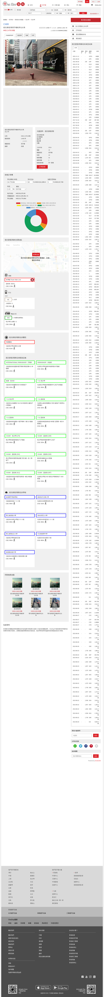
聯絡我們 (11, 944)
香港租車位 (72, 947)
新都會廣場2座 (78, 876)
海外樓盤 (80, 1)
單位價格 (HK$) (12, 179)
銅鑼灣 (10, 885)
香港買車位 (72, 962)
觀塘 (9, 894)
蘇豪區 (32, 876)
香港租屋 (72, 935)
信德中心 (55, 885)
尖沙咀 (10, 882)
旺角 (31, 888)
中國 (40, 935)
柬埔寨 (41, 941)
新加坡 (36, 923)
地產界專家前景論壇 (14, 972)
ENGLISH (98, 5)
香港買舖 (72, 959)
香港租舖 (72, 944)
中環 (9, 876)
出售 (75, 47)
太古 (31, 894)
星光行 (54, 897)
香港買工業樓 (73, 956)
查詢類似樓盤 (86, 20)
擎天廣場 (36, 609)
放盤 (87, 1)
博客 (9, 963)
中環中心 (55, 876)
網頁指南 (11, 953)
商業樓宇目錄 (41, 913)
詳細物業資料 (9, 35)
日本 (40, 938)
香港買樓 (72, 950)
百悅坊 (76, 879)
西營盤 (32, 891)
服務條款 (56, 993)
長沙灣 (32, 879)
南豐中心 (77, 882)
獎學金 (10, 947)
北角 (9, 900)
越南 (15, 923)
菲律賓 (23, 923)
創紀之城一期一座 (57, 900)
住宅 (30, 5)
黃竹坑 (10, 897)
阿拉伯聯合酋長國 (44, 956)
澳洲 (40, 947)
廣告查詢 (11, 941)
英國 (40, 950)
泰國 (29, 923)
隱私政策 (61, 993)
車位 (66, 5)
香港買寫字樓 (73, 953)
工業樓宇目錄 (71, 913)
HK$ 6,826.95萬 (36, 611)
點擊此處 (36, 254)
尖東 (9, 888)
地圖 (27, 35)
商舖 (78, 5)
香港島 (55, 872)
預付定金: (31, 179)
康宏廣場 (55, 903)
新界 (76, 872)
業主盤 (19, 10)
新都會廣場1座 (78, 885)
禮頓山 (32, 903)
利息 (8, 186)
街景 (33, 35)
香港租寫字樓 (73, 938)
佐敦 (31, 897)
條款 (17, 186)
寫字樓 (43, 5)
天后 (31, 882)
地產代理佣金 (52, 179)
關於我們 (11, 935)
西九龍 (32, 900)
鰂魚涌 (10, 903)
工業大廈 (56, 5)
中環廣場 (55, 882)
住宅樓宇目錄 (12, 913)
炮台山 (32, 872)
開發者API (11, 966)
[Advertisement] (36, 105)
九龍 (54, 891)
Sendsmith (98, 760)
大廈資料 (19, 35)
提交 (95, 735)
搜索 (83, 13)
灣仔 (9, 872)
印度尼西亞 (55, 923)
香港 (9, 923)
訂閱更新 (42, 167)
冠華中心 (55, 894)
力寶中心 (55, 879)
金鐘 (9, 891)
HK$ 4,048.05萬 (17, 591)
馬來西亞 (45, 923)
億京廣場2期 (17, 589)
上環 (9, 879)
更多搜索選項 (94, 13)
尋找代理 (11, 950)
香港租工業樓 (73, 941)
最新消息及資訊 (13, 938)
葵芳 (31, 885)
